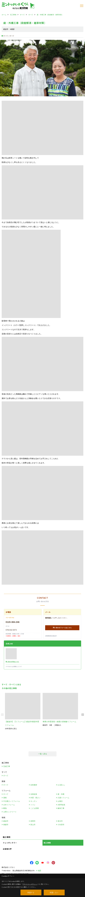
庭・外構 (61, 794)
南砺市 (5, 825)
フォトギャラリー (10, 842)
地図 (39, 871)
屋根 (5, 798)
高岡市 (32, 821)
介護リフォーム (63, 798)
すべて (5, 776)
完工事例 (47, 842)
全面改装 (33, 794)
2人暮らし (61, 785)
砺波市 (5, 821)
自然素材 (33, 785)
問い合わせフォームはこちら (62, 627)
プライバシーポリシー (30, 884)
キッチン (33, 801)
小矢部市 (61, 825)
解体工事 (61, 808)
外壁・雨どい (35, 798)
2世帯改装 (61, 805)
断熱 (5, 808)
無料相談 (48, 618)
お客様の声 (7, 849)
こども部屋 (34, 808)
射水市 (60, 821)
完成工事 (6, 766)
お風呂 (60, 801)
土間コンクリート (10, 812)
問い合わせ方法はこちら (12, 661)
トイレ (32, 805)
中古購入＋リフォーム (11, 801)
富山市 (32, 825)
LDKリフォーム (9, 805)
